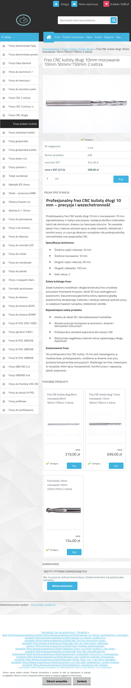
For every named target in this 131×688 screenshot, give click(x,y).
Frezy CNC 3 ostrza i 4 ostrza (21, 107)
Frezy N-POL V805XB (21, 349)
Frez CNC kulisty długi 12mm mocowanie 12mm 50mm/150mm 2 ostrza (104, 399)
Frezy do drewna (18, 297)
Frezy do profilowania (21, 410)
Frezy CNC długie (18, 115)
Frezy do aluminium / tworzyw (21, 73)
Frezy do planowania (20, 219)
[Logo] (23, 20)
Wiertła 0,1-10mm (19, 210)
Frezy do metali (17, 254)
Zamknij (81, 681)
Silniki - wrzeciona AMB (22, 193)
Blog (118, 37)
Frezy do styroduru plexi (22, 89)
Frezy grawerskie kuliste (22, 150)
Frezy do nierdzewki (20, 262)
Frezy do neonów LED (21, 245)
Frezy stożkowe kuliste (22, 132)
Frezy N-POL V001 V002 (23, 323)
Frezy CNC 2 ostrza (19, 98)
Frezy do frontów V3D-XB (23, 384)
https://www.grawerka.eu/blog (25, 635)
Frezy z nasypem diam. (22, 280)
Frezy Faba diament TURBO (20, 64)
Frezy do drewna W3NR (22, 314)
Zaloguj (64, 4)
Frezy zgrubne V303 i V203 (21, 333)
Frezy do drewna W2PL (22, 306)
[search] (114, 20)
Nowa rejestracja (88, 4)
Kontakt (98, 37)
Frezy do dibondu (18, 236)
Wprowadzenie (50, 49)
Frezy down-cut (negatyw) (18, 159)
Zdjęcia (89, 37)
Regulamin (109, 37)
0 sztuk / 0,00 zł (119, 4)
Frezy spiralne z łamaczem (17, 168)
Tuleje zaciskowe (18, 176)
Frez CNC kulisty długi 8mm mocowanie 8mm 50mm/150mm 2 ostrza (62, 399)
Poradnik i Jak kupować (73, 37)
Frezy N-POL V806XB (21, 358)
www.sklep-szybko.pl (43, 605)
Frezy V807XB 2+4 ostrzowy (19, 367)
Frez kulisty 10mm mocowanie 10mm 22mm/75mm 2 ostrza (59, 485)
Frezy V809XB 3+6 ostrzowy (19, 376)
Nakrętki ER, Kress (19, 184)
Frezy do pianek (18, 271)
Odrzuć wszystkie (57, 681)
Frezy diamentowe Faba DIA (22, 47)
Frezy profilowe (17, 401)
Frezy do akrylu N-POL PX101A (21, 393)
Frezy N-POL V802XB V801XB (21, 341)
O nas (57, 37)
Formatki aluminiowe (21, 288)
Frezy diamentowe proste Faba (23, 55)
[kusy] (49, 179)
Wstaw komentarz (62, 586)
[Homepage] (49, 37)
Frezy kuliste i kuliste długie (25, 125)
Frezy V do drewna (19, 228)
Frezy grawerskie (18, 141)
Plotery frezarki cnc (20, 202)
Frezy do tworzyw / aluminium (20, 81)
